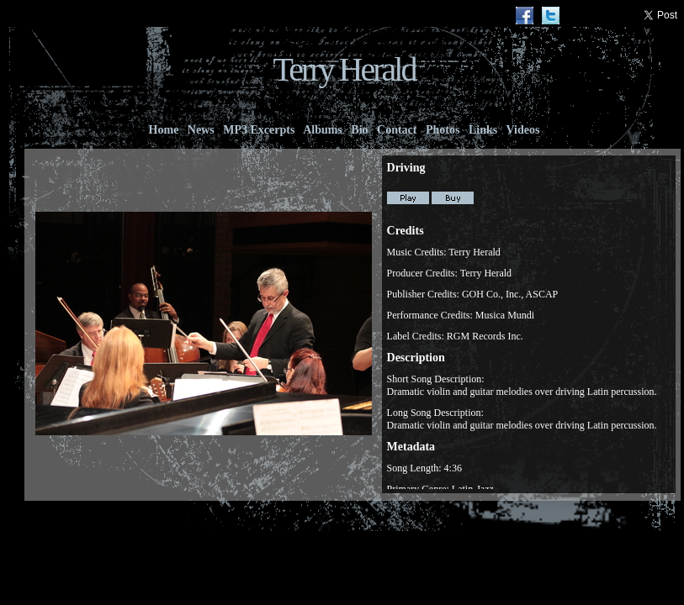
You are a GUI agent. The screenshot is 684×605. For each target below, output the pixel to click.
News (200, 130)
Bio (359, 130)
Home (164, 130)
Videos (523, 130)
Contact (397, 130)
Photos (443, 130)
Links (482, 130)
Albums (322, 130)
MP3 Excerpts (259, 130)
